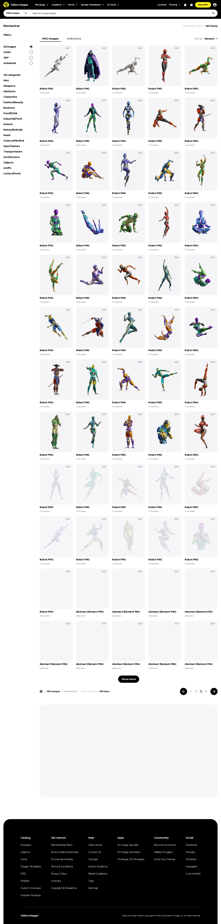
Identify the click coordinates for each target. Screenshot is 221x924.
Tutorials (93, 859)
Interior (8, 124)
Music (7, 135)
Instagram (191, 866)
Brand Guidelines (97, 873)
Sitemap (93, 888)
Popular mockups (31, 895)
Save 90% (203, 4)
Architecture (11, 157)
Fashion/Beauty (13, 102)
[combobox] (123, 13)
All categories (12, 74)
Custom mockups (31, 888)
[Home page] (41, 691)
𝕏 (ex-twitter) (193, 873)
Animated (18, 63)
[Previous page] (183, 691)
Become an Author (165, 844)
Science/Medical (13, 140)
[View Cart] (185, 5)
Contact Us (94, 852)
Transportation (12, 151)
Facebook (191, 844)
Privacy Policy (59, 873)
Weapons (9, 85)
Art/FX (7, 168)
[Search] (213, 13)
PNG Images (50, 38)
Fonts (24, 859)
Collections (74, 38)
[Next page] (214, 691)
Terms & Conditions (62, 866)
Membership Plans (61, 844)
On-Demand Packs (62, 859)
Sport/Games (11, 146)
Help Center (95, 844)
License (162, 4)
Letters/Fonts (12, 173)
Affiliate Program (163, 852)
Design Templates (31, 866)
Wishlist (25, 880)
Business (9, 107)
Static (18, 52)
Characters (10, 96)
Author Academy (98, 866)
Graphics (25, 852)
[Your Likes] (191, 5)
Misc (6, 80)
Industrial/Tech (12, 118)
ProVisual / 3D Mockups (130, 859)
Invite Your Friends (164, 859)
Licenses (56, 880)
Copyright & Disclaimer (64, 888)
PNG (23, 873)
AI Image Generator (128, 852)
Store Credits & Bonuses (65, 852)
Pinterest (191, 859)
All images (18, 46)
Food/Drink (10, 113)
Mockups (26, 844)
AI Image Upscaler (127, 844)
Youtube (190, 852)
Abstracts (9, 91)
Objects (8, 162)
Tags (91, 880)
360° (18, 57)
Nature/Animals (12, 129)
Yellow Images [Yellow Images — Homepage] (29, 915)
